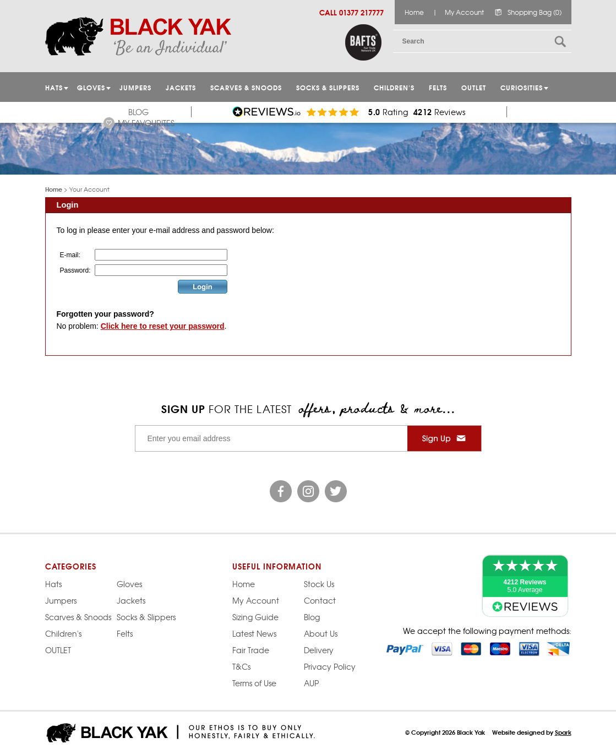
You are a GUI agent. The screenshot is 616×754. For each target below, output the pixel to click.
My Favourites (146, 122)
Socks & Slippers (327, 87)
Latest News (254, 633)
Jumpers (61, 600)
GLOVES (91, 87)
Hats (53, 583)
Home (414, 12)
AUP (311, 682)
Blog (138, 111)
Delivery (319, 649)
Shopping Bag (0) (535, 12)
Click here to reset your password (163, 326)
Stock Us (319, 583)
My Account (464, 12)
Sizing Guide (255, 616)
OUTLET (473, 87)
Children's (394, 87)
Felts (438, 87)
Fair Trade (250, 649)
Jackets (181, 87)
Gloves (129, 583)
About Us (320, 633)
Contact (320, 600)
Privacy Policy (330, 666)
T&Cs (241, 666)
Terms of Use (254, 682)
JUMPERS (135, 87)
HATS (54, 87)
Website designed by (531, 732)
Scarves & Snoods (246, 87)
